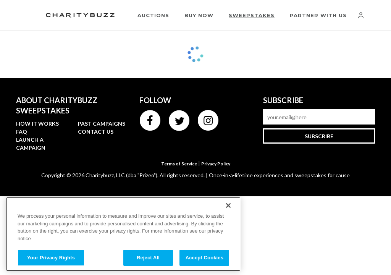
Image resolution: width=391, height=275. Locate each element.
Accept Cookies (204, 257)
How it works (37, 123)
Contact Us (95, 131)
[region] (123, 234)
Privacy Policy (215, 164)
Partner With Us (318, 15)
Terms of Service (179, 164)
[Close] (228, 205)
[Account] (360, 15)
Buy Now (198, 15)
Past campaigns (101, 123)
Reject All (148, 257)
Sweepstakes (252, 15)
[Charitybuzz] (80, 15)
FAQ (21, 131)
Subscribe (319, 136)
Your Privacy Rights (51, 257)
